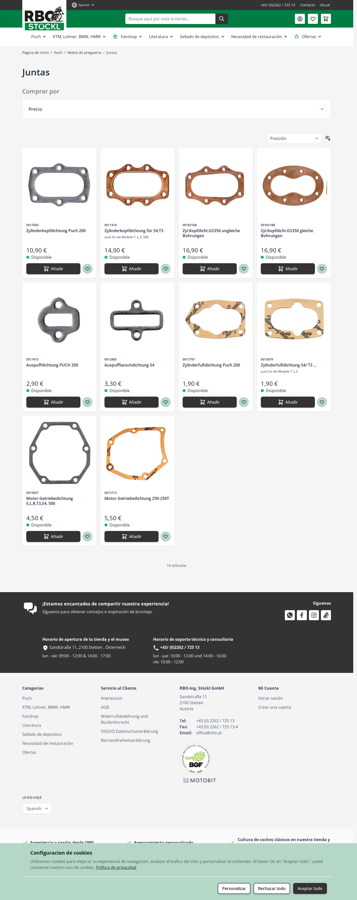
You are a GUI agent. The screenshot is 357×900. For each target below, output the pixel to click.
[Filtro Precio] (177, 109)
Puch (39, 36)
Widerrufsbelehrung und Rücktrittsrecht (124, 719)
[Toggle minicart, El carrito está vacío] (326, 19)
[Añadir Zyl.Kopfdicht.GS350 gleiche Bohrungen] (288, 268)
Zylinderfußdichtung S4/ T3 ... (288, 365)
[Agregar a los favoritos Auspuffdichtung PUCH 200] (87, 402)
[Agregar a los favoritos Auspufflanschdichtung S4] (166, 402)
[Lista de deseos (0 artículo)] (313, 19)
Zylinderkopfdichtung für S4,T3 (133, 230)
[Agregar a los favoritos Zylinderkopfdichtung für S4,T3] (166, 269)
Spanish (34, 808)
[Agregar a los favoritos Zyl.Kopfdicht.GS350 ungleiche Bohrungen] (244, 269)
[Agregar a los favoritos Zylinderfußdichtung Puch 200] (244, 402)
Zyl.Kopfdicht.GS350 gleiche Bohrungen (287, 233)
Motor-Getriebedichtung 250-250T (136, 498)
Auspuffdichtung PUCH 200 (52, 365)
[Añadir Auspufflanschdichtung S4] (131, 402)
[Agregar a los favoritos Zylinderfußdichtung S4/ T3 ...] (322, 402)
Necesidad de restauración (259, 36)
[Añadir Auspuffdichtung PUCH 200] (53, 402)
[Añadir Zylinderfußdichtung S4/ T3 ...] (288, 402)
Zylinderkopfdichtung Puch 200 (56, 230)
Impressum (112, 698)
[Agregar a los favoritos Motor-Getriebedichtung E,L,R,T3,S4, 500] (87, 536)
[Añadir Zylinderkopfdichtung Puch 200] (53, 268)
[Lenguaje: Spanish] (83, 5)
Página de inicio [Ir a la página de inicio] (35, 52)
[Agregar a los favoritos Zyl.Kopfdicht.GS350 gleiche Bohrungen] (322, 269)
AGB (105, 707)
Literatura (161, 36)
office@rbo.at (209, 733)
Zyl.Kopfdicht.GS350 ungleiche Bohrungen (211, 233)
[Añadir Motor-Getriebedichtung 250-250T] (131, 536)
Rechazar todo (272, 888)
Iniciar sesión (270, 698)
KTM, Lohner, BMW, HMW (80, 36)
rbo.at (325, 5)
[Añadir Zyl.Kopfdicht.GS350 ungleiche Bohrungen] (210, 268)
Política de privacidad (116, 867)
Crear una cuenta (274, 707)
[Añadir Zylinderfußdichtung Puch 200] (210, 402)
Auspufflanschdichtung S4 (129, 365)
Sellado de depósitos (202, 36)
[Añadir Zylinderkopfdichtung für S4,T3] (131, 268)
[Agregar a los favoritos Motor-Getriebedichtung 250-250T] (166, 536)
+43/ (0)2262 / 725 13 (278, 5)
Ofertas (308, 36)
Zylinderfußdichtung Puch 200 (211, 365)
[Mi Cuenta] (300, 19)
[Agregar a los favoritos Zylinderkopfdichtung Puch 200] (87, 269)
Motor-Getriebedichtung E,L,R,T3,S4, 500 (49, 501)
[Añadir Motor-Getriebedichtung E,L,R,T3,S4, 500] (53, 536)
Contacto (307, 5)
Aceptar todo (310, 888)
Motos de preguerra (84, 52)
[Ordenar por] (294, 138)
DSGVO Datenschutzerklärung (129, 731)
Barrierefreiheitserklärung (125, 740)
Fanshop (128, 36)
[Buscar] (221, 19)
